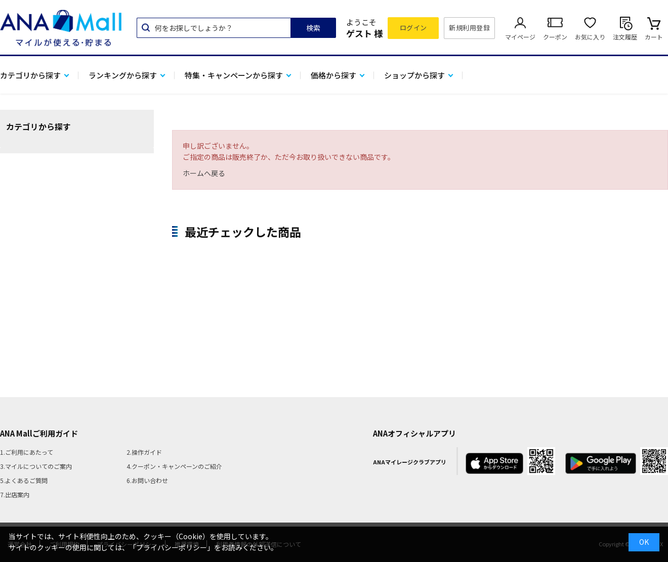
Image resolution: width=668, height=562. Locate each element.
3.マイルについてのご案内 (36, 466)
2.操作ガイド (144, 452)
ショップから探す (414, 75)
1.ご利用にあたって (26, 452)
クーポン (555, 36)
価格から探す (333, 75)
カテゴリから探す (30, 75)
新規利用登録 (469, 27)
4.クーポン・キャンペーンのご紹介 (174, 466)
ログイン (413, 27)
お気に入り (590, 36)
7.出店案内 (14, 494)
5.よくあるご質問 (24, 480)
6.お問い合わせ (147, 480)
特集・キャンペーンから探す (234, 75)
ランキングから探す (123, 75)
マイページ (520, 36)
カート (654, 36)
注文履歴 (625, 36)
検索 (313, 28)
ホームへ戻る (204, 173)
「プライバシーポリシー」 (171, 547)
